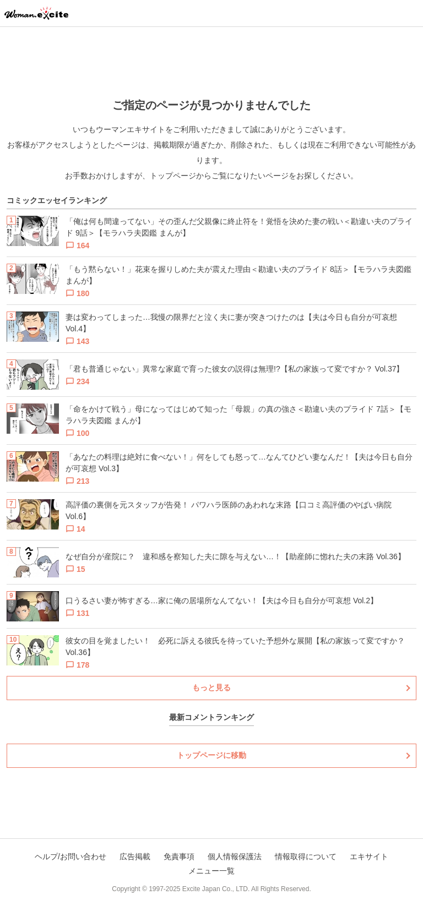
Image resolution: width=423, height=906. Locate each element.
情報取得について (306, 856)
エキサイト (369, 856)
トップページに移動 (211, 755)
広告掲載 (135, 856)
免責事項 (179, 856)
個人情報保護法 (235, 856)
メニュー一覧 (211, 870)
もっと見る (211, 687)
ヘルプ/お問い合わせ (70, 856)
